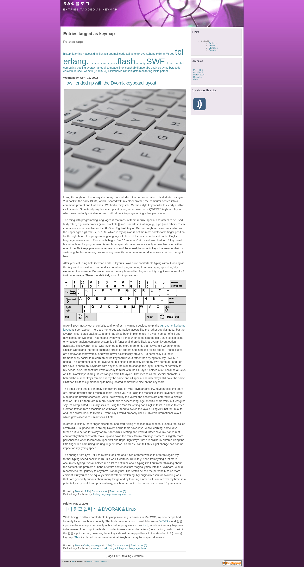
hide (74, 71)
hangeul (101, 67)
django (140, 67)
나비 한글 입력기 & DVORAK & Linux (99, 509)
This (77, 537)
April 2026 (198, 72)
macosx (87, 53)
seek (80, 71)
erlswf (66, 71)
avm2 (165, 67)
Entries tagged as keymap (90, 9)
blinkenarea (115, 71)
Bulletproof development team (97, 561)
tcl (179, 51)
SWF (155, 61)
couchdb (130, 67)
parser (164, 71)
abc (148, 67)
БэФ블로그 (77, 4)
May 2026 (198, 70)
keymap (106, 494)
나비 (145, 525)
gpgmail (113, 53)
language (112, 67)
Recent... (197, 77)
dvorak (91, 67)
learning (77, 53)
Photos (212, 45)
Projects (213, 43)
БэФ (77, 491)
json (96, 63)
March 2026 (199, 74)
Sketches (213, 48)
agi (128, 53)
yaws (114, 63)
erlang (74, 61)
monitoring (145, 71)
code (122, 53)
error (90, 63)
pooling (81, 67)
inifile (156, 71)
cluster (170, 63)
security (140, 63)
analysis (156, 67)
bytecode (174, 67)
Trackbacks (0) (118, 491)
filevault (103, 53)
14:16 (107, 545)
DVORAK (165, 521)
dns (95, 53)
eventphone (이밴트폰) (155, 53)
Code (86, 545)
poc (172, 53)
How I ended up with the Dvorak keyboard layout (109, 83)
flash (126, 61)
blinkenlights (130, 71)
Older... (196, 79)
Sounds (212, 50)
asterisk (135, 53)
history (67, 53)
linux (121, 67)
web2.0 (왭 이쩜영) (95, 71)
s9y (73, 561)
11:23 (86, 491)
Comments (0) (100, 491)
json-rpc (105, 63)
